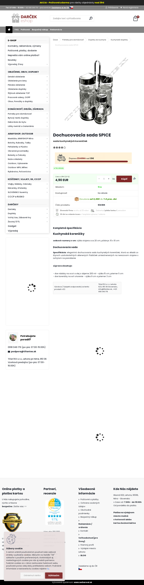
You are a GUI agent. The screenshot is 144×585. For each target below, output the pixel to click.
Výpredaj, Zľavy (15, 64)
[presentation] (54, 347)
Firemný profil (87, 545)
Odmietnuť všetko (32, 575)
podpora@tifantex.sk (23, 351)
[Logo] (24, 18)
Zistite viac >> (20, 506)
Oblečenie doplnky (17, 89)
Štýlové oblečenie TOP (19, 93)
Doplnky (12, 213)
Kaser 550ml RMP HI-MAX (35, 255)
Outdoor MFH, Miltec (18, 167)
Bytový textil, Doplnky (18, 118)
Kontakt (85, 531)
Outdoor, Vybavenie (18, 163)
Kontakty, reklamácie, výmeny (24, 46)
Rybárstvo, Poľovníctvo (19, 171)
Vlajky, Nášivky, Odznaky (20, 184)
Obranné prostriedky (18, 151)
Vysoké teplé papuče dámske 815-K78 (116, 445)
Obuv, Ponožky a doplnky (20, 101)
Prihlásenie (113, 7)
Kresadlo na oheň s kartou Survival (32, 311)
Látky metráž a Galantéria (21, 126)
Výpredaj (13, 230)
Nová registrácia (130, 7)
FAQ (17, 29)
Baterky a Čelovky (17, 155)
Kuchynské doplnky (119, 39)
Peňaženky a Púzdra (17, 146)
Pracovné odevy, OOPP (19, 97)
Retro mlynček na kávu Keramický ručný (34, 281)
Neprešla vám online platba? (23, 55)
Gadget (12, 226)
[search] (90, 18)
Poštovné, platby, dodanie (22, 50)
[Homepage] (9, 30)
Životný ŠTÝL (14, 221)
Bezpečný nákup (40, 29)
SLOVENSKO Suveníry (18, 192)
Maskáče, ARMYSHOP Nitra (20, 138)
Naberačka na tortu (109, 353)
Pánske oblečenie (16, 85)
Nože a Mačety (15, 159)
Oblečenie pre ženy (17, 80)
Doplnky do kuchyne (97, 39)
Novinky (12, 60)
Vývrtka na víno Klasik (66, 353)
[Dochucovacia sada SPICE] (95, 89)
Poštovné (25, 29)
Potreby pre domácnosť (20, 113)
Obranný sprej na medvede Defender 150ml (69, 449)
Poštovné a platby (90, 499)
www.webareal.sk (83, 582)
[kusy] (102, 179)
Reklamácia (56, 29)
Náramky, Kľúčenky (17, 188)
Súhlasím (53, 575)
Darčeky (12, 209)
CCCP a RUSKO (16, 196)
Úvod (55, 39)
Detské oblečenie (16, 76)
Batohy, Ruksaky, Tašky (19, 142)
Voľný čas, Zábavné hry (19, 217)
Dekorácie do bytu (17, 122)
